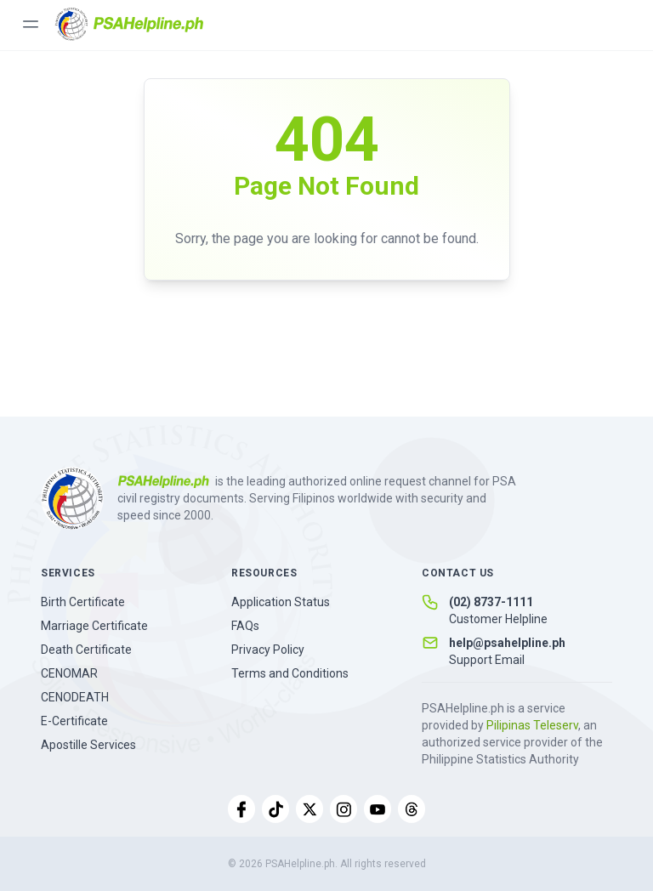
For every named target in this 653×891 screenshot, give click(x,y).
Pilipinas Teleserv (532, 725)
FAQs (245, 626)
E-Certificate (74, 721)
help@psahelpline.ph (507, 643)
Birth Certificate (83, 602)
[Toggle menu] (31, 24)
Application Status (280, 602)
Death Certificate (86, 649)
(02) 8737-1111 (491, 602)
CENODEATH (75, 697)
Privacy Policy (267, 649)
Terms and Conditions (290, 673)
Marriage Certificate (94, 626)
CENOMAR (69, 673)
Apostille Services (88, 745)
